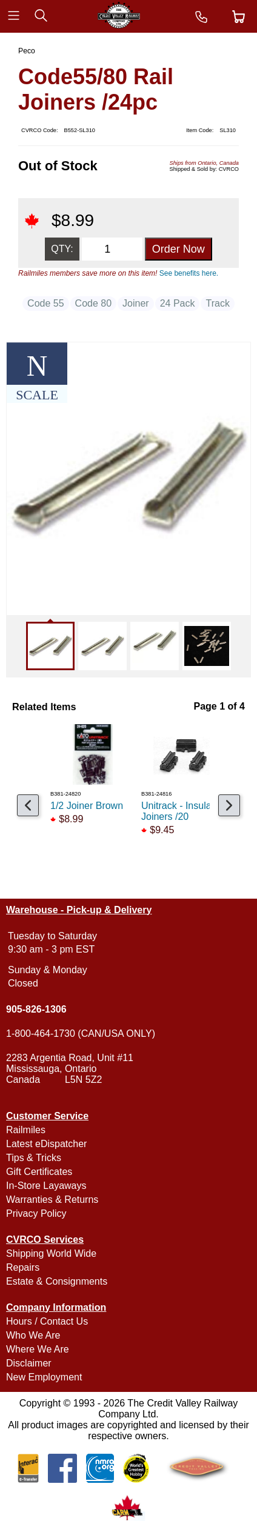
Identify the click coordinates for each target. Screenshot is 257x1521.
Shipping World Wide (51, 1253)
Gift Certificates (39, 1172)
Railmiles (25, 1130)
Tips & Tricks (33, 1158)
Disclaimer (29, 1363)
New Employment (44, 1377)
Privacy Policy (36, 1213)
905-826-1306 (36, 1009)
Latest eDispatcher (46, 1144)
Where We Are (37, 1349)
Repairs (22, 1267)
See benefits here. (188, 273)
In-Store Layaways (46, 1185)
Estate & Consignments (56, 1281)
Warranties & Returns (52, 1199)
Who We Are (33, 1335)
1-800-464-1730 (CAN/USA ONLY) (80, 1033)
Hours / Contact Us (47, 1321)
